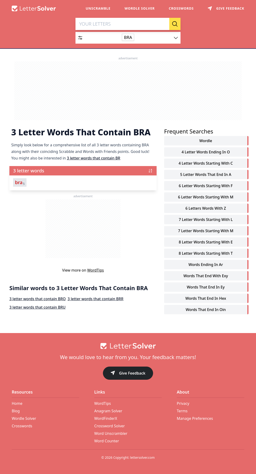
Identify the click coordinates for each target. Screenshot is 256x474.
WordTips (95, 270)
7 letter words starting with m (205, 230)
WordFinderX (105, 418)
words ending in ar (205, 264)
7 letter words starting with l (206, 219)
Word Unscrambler (110, 433)
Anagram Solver (108, 410)
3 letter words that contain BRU (37, 307)
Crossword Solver (109, 425)
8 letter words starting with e (206, 242)
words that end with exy (205, 275)
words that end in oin (206, 309)
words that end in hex (205, 298)
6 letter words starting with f (206, 185)
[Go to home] (128, 345)
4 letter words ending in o (206, 152)
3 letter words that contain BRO (37, 298)
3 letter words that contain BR (93, 158)
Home (17, 403)
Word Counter (106, 441)
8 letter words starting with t (206, 253)
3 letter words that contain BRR (95, 298)
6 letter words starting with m (205, 197)
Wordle (205, 140)
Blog (16, 410)
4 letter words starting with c (206, 163)
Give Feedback (128, 373)
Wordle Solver (139, 8)
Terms (182, 410)
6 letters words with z (205, 208)
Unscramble (98, 8)
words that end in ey (206, 287)
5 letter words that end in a (205, 174)
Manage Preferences (195, 418)
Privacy (183, 403)
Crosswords (181, 8)
